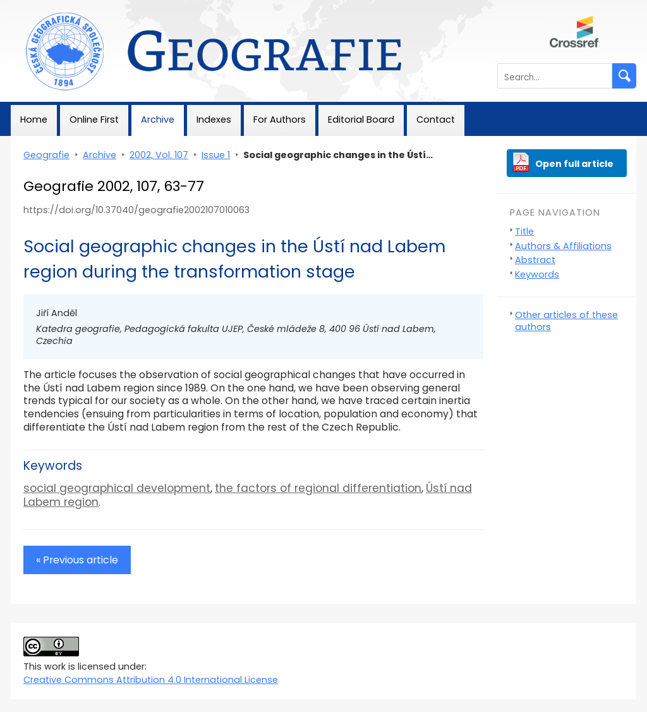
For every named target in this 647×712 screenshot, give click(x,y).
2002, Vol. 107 (159, 155)
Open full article (574, 163)
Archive (157, 119)
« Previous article (77, 560)
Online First (94, 119)
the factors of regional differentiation (318, 488)
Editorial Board (361, 119)
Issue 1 (216, 155)
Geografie (34, 6)
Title (524, 231)
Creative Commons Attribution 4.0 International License (150, 679)
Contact (435, 119)
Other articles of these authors (566, 321)
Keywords (537, 274)
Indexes (214, 119)
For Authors (279, 119)
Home (33, 119)
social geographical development (116, 488)
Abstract (535, 260)
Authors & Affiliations (563, 246)
